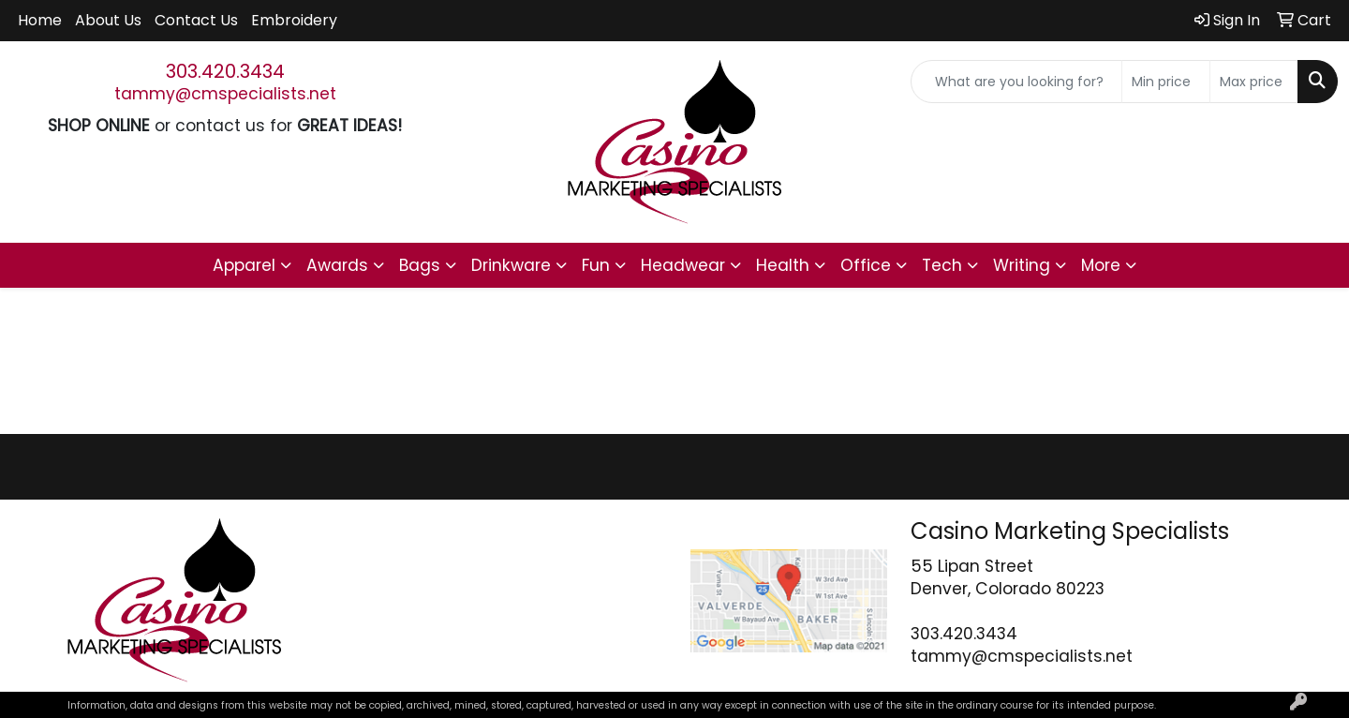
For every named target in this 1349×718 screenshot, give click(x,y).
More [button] (1100, 265)
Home (40, 20)
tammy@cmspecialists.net (225, 93)
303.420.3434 (225, 71)
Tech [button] (942, 265)
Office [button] (865, 265)
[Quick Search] (1016, 81)
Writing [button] (1021, 265)
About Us (108, 20)
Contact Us (196, 20)
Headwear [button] (683, 265)
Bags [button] (419, 265)
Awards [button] (337, 265)
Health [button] (782, 265)
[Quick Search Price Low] (1165, 81)
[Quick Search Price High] (1253, 81)
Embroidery (294, 20)
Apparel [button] (244, 265)
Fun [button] (596, 265)
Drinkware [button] (511, 265)
